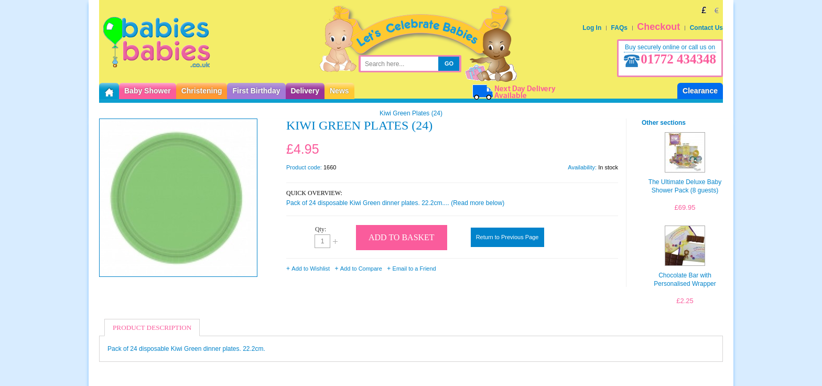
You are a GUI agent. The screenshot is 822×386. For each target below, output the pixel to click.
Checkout (658, 27)
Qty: (320, 229)
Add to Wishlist (310, 268)
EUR (716, 10)
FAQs (619, 27)
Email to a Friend (414, 268)
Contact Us (706, 27)
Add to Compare (361, 268)
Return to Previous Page (507, 237)
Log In (591, 27)
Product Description (152, 327)
